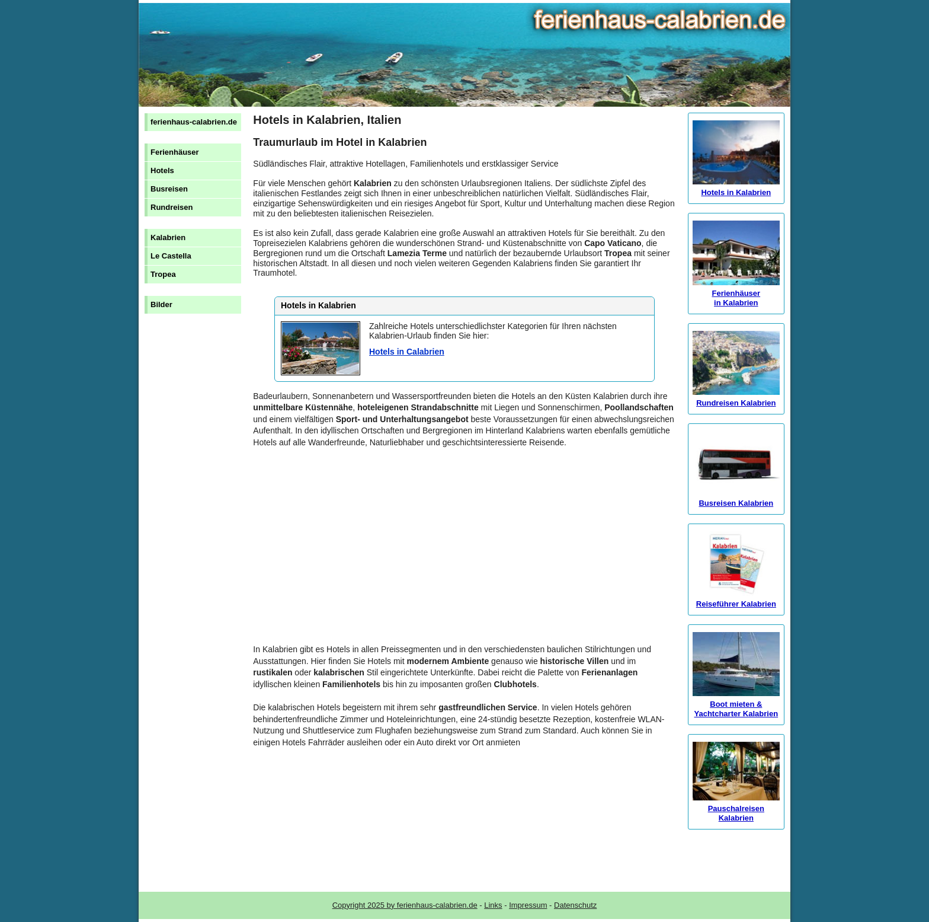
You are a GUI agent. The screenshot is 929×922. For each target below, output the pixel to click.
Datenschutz (575, 905)
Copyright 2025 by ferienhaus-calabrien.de (405, 905)
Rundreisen (171, 207)
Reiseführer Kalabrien (736, 599)
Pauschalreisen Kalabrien (736, 808)
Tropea (163, 274)
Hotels (162, 170)
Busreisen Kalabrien (736, 498)
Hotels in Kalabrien (736, 187)
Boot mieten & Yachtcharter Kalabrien (736, 704)
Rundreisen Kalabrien (736, 398)
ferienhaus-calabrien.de (193, 121)
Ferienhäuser (174, 152)
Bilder (161, 304)
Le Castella (170, 255)
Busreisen (169, 188)
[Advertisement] (464, 552)
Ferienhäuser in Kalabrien (736, 293)
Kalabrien (167, 237)
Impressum (528, 905)
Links (493, 905)
